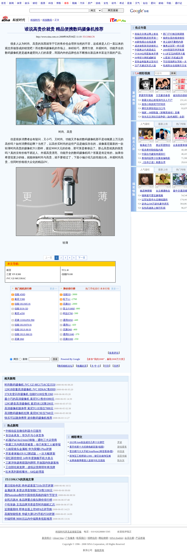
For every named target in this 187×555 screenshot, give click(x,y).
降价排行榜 (69, 288)
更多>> (53, 288)
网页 (16, 359)
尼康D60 (67, 329)
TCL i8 (65, 270)
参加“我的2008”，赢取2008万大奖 (105, 359)
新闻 (11, 3)
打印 (106, 365)
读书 (113, 3)
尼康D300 (68, 339)
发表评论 (113, 352)
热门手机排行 (92, 288)
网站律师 (103, 538)
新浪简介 (46, 538)
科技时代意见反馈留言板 (68, 531)
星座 (129, 3)
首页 (3, 3)
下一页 (81, 257)
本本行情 (105, 288)
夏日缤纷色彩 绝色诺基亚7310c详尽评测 (29, 485)
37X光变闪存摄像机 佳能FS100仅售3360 (29, 394)
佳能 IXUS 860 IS (23, 334)
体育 (19, 3)
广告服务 (70, 538)
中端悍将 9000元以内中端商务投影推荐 (28, 518)
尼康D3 (67, 303)
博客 (58, 3)
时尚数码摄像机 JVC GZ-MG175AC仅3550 (30, 384)
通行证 (178, 3)
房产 (90, 3)
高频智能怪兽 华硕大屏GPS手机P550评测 (30, 514)
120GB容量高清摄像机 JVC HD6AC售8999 (30, 389)
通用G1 (67, 324)
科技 (50, 3)
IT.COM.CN (88, 36)
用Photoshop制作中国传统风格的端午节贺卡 (31, 495)
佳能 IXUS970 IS (23, 324)
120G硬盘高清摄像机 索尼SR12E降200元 (29, 403)
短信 (145, 3)
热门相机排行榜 (23, 288)
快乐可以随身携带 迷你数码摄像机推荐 (28, 417)
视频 (74, 3)
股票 (43, 3)
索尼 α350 (20, 313)
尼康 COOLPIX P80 (24, 320)
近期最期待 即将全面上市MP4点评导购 (28, 509)
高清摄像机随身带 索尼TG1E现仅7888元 (29, 408)
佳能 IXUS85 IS (23, 303)
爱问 (153, 3)
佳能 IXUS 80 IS (23, 329)
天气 (137, 3)
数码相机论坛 (65, 365)
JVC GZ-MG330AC (16, 278)
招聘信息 (92, 538)
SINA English (116, 538)
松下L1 (66, 299)
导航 (169, 3)
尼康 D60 (19, 339)
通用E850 (68, 320)
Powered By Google (70, 359)
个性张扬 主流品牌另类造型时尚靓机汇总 (30, 504)
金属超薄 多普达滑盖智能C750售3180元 (29, 490)
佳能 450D (20, 294)
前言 (8, 270)
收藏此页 (82, 365)
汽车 (82, 3)
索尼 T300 (20, 299)
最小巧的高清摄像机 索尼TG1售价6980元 (29, 398)
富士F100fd (69, 308)
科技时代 (35, 20)
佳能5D (67, 294)
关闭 (116, 365)
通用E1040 (68, 334)
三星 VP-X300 (13, 274)
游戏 (98, 3)
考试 (121, 3)
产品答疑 (140, 538)
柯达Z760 (68, 313)
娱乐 (27, 3)
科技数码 (47, 20)
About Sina (58, 538)
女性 (106, 3)
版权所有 (99, 550)
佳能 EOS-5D (21, 308)
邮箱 (161, 3)
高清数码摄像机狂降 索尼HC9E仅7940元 (29, 413)
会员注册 (129, 538)
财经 (35, 3)
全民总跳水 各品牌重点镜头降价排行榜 (28, 499)
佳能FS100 (67, 274)
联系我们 (81, 538)
